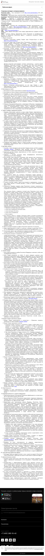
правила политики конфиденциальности (16, 512)
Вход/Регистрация (31, 90)
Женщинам (31, 1)
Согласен (22, 553)
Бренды (42, 1)
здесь (15, 386)
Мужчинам (37, 1)
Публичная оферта (5, 4)
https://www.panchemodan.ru (31, 12)
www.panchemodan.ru (9, 439)
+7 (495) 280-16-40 (8, 533)
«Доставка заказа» (8, 149)
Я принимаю (14, 512)
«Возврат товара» (23, 321)
